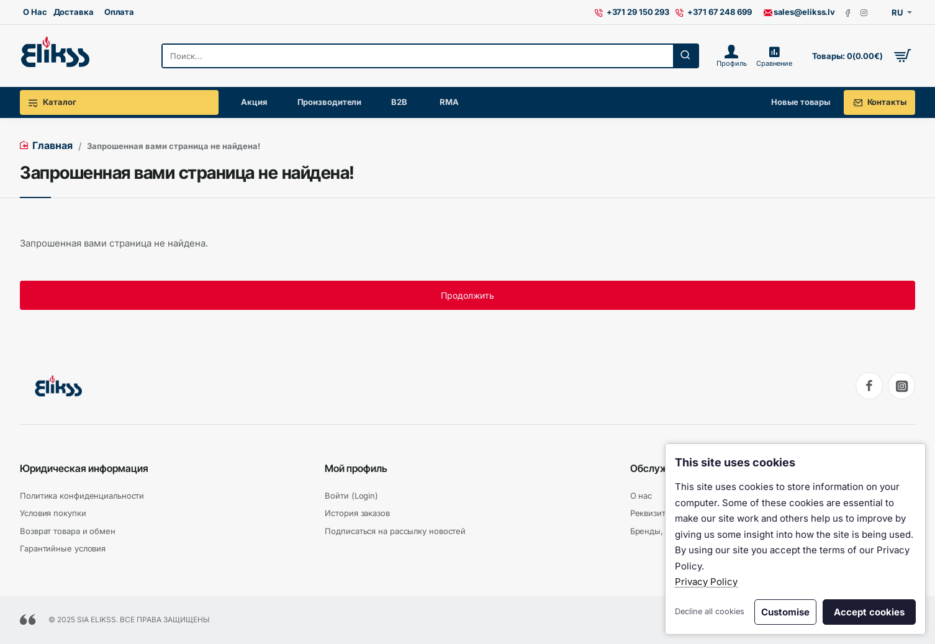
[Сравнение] (774, 55)
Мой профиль (356, 468)
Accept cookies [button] (869, 612)
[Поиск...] (685, 56)
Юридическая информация (84, 468)
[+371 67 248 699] (713, 12)
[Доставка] (73, 12)
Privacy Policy (706, 581)
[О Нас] (35, 12)
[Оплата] (119, 12)
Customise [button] (785, 612)
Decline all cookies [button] (709, 611)
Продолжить (467, 295)
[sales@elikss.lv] (799, 12)
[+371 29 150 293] (632, 12)
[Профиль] (731, 55)
